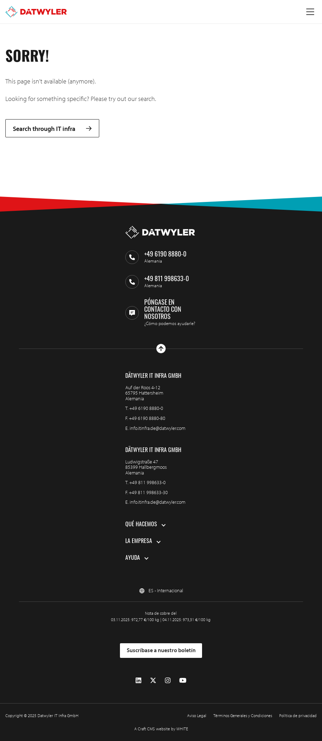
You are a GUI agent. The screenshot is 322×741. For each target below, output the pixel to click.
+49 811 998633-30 (148, 492)
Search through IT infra (52, 129)
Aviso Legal (196, 715)
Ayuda (132, 558)
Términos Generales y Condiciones (242, 715)
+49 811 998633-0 (147, 482)
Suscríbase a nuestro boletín (161, 650)
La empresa (138, 541)
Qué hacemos (141, 525)
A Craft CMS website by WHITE (161, 728)
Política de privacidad (298, 715)
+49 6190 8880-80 (147, 418)
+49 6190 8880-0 (146, 408)
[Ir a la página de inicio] (36, 11)
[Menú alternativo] (310, 12)
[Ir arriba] (161, 348)
